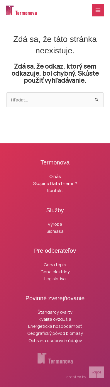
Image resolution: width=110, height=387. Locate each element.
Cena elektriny (55, 271)
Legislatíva (55, 278)
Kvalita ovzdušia (55, 319)
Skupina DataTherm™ (55, 183)
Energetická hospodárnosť (55, 326)
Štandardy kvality (55, 312)
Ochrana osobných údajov (55, 340)
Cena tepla (55, 264)
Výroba (55, 224)
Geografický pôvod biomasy (55, 333)
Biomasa (55, 231)
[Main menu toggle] (98, 10)
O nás (55, 176)
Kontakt (55, 190)
